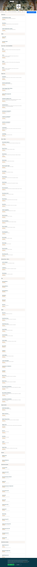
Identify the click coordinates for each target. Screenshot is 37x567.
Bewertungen (17, 1)
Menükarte (12, 1)
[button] (25, 12)
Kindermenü (2, 11)
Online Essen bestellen (31, 12)
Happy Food (19, 11)
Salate (6, 11)
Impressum (26, 1)
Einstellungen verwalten (25, 561)
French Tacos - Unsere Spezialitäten (12, 11)
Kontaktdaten (22, 1)
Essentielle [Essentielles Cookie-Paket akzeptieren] (18, 564)
